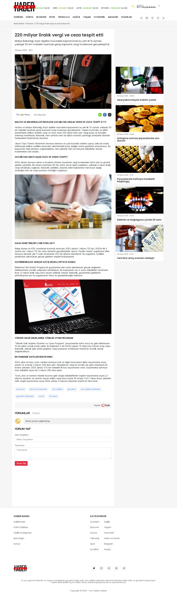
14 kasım (53, 396)
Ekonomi (29, 23)
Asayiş (107, 549)
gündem (71, 389)
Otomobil (109, 532)
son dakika (57, 389)
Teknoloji (94, 538)
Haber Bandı (19, 23)
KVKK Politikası (21, 527)
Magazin (108, 543)
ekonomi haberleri (38, 389)
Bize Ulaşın (19, 538)
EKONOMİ (41, 17)
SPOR (52, 17)
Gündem (94, 521)
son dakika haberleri (90, 389)
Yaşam (107, 527)
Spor (92, 543)
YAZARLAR (126, 17)
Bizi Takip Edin (40, 115)
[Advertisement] (63, 484)
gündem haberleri (25, 396)
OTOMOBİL (99, 17)
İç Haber (94, 549)
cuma (41, 396)
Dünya (93, 532)
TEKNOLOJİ (64, 17)
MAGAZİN (113, 17)
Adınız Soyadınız (22, 435)
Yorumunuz (19, 445)
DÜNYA (29, 17)
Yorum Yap (21, 463)
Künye (17, 543)
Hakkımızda (19, 521)
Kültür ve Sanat (112, 538)
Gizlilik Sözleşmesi (22, 532)
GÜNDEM (18, 17)
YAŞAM (87, 17)
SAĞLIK (76, 17)
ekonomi (20, 389)
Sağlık (107, 521)
